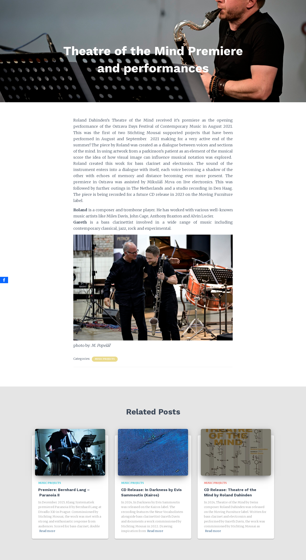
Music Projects (105, 359)
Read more (47, 531)
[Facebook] (4, 280)
